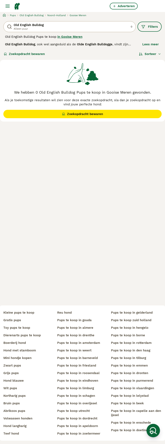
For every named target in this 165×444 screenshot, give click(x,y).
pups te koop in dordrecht (77, 418)
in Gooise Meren (69, 37)
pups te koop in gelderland (132, 312)
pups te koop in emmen (129, 365)
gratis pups (12, 320)
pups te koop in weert (74, 350)
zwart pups (12, 365)
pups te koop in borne (128, 335)
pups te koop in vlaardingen (132, 388)
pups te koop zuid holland (131, 320)
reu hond (64, 312)
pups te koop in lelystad (130, 396)
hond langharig (14, 426)
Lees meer (150, 44)
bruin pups (11, 403)
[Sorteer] (150, 54)
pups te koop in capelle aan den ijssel (136, 413)
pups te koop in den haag (130, 350)
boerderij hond (14, 343)
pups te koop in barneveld (77, 358)
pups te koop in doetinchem (132, 430)
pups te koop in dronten (129, 373)
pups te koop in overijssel (77, 403)
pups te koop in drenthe (75, 335)
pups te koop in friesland (76, 365)
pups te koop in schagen (76, 396)
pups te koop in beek (127, 403)
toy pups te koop (16, 328)
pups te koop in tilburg (128, 358)
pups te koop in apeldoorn (77, 426)
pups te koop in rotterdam (131, 343)
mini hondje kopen (17, 358)
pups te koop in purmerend (132, 380)
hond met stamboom (19, 350)
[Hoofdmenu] (7, 6)
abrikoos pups (14, 411)
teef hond (11, 433)
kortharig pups (14, 396)
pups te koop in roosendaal (78, 373)
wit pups (10, 388)
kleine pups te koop (18, 312)
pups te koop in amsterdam (78, 343)
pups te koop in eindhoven (77, 380)
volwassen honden (17, 418)
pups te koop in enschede (131, 422)
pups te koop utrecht (73, 411)
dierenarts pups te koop (22, 335)
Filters (149, 27)
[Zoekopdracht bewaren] (153, 430)
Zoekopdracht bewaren (24, 54)
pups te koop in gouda (74, 320)
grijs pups (11, 373)
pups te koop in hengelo (129, 328)
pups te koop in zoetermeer (78, 433)
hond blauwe (13, 380)
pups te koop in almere (75, 328)
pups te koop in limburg (75, 388)
